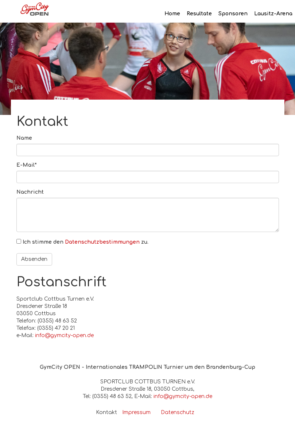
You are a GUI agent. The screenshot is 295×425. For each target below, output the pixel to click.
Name (24, 138)
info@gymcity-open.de (64, 335)
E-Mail (26, 165)
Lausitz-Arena (273, 13)
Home (172, 13)
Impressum (136, 412)
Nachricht (30, 192)
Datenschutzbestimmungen (102, 242)
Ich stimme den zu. (85, 242)
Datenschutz (177, 412)
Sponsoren (233, 13)
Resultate (199, 13)
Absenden (34, 259)
